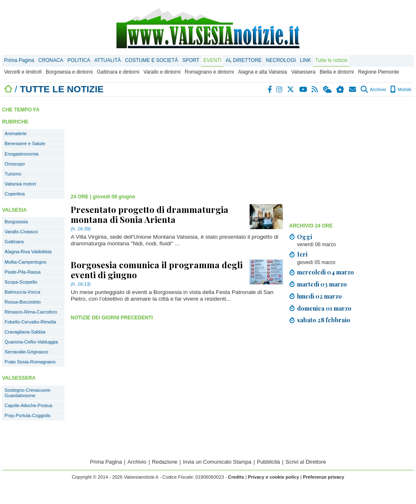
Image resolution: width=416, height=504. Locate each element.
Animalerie (16, 133)
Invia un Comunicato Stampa (217, 462)
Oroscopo (15, 163)
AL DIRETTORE (243, 60)
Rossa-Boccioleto (23, 301)
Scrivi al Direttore (305, 462)
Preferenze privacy (323, 476)
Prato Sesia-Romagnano (30, 361)
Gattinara (14, 241)
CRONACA (50, 60)
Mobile (400, 89)
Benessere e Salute (25, 143)
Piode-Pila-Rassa (22, 271)
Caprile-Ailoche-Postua (28, 405)
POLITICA (78, 60)
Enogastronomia (21, 153)
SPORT (190, 60)
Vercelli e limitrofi (23, 72)
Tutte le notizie (331, 60)
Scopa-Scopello (21, 281)
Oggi (304, 236)
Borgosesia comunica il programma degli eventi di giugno (157, 269)
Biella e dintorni (336, 72)
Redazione (164, 462)
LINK (305, 60)
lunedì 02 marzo (319, 296)
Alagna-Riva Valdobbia (28, 251)
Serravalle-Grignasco (26, 351)
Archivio (373, 89)
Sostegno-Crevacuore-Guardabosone (28, 393)
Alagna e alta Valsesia (262, 72)
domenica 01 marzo (324, 308)
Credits (236, 476)
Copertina (15, 193)
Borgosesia (16, 221)
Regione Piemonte (378, 72)
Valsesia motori (20, 183)
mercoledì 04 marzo (325, 272)
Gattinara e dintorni (118, 72)
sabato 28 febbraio (323, 320)
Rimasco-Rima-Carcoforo (31, 311)
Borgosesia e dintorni (69, 72)
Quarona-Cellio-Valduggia (31, 341)
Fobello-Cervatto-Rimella (30, 321)
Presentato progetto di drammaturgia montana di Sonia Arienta (149, 214)
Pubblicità (268, 462)
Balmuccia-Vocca (22, 291)
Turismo (13, 173)
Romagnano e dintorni (209, 72)
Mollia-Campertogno (26, 261)
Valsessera (303, 72)
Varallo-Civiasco (21, 231)
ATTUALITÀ (107, 60)
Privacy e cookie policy (273, 476)
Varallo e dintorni (162, 72)
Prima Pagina (19, 60)
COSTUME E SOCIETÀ (151, 60)
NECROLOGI (281, 60)
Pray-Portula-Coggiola (27, 415)
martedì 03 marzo (322, 284)
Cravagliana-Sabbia (25, 331)
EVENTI (212, 60)
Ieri (302, 254)
